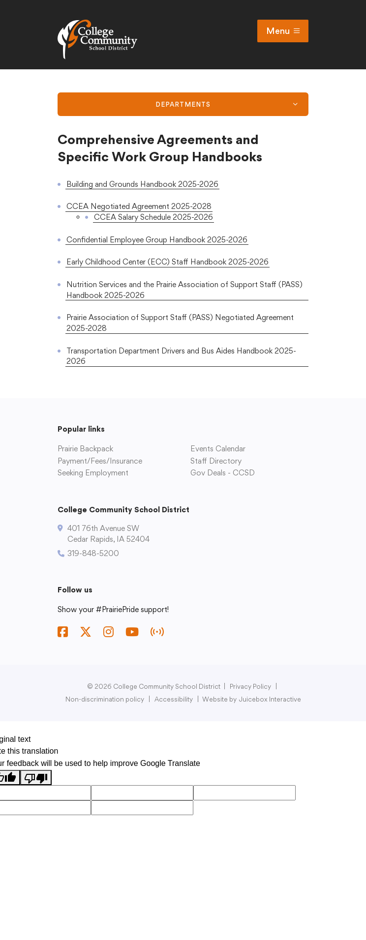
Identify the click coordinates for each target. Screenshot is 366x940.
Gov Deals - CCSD (222, 472)
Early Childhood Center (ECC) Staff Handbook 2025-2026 (167, 261)
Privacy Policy (250, 686)
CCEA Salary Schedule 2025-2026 (153, 217)
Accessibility (173, 699)
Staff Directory (216, 461)
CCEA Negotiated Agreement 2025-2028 (139, 206)
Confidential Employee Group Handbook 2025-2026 (156, 239)
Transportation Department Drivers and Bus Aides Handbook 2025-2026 (181, 356)
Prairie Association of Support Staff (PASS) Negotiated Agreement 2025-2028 (180, 323)
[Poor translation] (36, 777)
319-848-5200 (93, 553)
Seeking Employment (93, 472)
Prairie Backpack (85, 448)
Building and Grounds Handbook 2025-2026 (142, 184)
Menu (282, 31)
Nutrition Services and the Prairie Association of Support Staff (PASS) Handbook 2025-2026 (184, 290)
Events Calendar (217, 448)
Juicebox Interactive (270, 699)
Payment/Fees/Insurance (100, 461)
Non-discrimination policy (104, 699)
